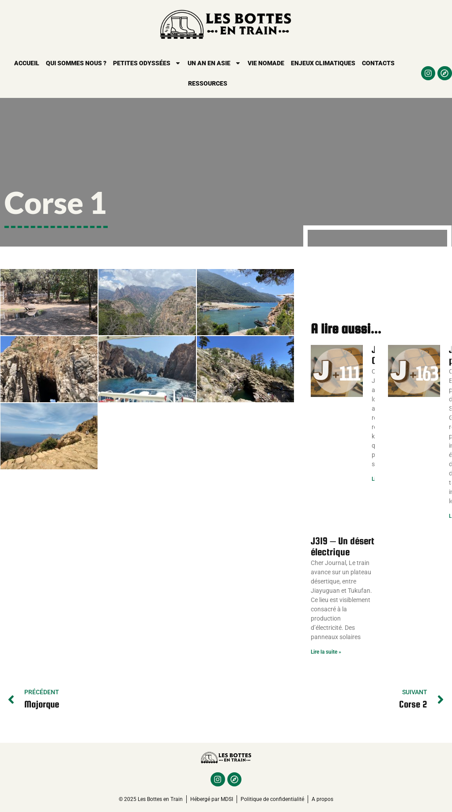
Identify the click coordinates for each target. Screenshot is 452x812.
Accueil (26, 63)
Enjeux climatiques (323, 63)
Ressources (207, 83)
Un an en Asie (214, 63)
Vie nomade (266, 63)
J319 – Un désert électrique (342, 546)
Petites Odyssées (147, 63)
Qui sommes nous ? (76, 63)
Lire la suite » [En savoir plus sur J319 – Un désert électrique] (326, 652)
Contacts (378, 63)
